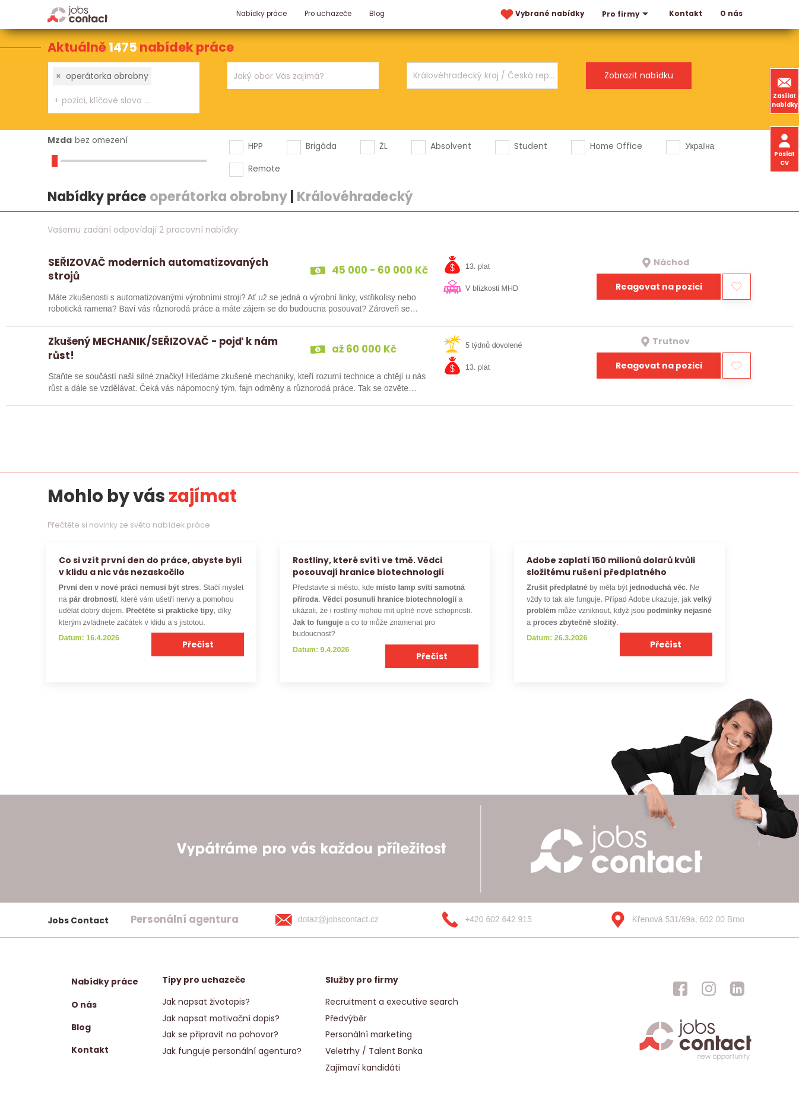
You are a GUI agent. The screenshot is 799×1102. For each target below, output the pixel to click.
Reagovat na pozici (659, 287)
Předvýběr (346, 1018)
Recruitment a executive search (391, 1002)
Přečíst (198, 644)
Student (530, 146)
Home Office (616, 146)
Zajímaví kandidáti (362, 1068)
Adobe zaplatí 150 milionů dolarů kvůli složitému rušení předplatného (611, 565)
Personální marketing (368, 1034)
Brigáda (321, 146)
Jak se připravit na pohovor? (220, 1034)
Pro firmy (626, 14)
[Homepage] (77, 14)
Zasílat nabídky (785, 91)
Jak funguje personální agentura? (232, 1051)
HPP (255, 146)
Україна (699, 146)
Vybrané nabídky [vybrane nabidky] (541, 14)
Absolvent (450, 146)
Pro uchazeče (328, 13)
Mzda (59, 140)
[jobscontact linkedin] (737, 988)
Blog (377, 13)
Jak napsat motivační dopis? (221, 1018)
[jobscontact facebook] (680, 988)
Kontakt (685, 13)
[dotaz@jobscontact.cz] (339, 920)
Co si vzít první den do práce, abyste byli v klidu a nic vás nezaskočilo (150, 565)
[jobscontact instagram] (709, 988)
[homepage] (695, 1059)
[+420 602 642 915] (505, 920)
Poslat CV (784, 149)
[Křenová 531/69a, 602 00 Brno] (673, 920)
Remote (264, 168)
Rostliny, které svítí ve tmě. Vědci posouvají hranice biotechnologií (368, 565)
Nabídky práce (261, 13)
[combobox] (123, 87)
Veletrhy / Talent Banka (374, 1051)
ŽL (383, 146)
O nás (731, 13)
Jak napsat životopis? (206, 1002)
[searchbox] (116, 100)
